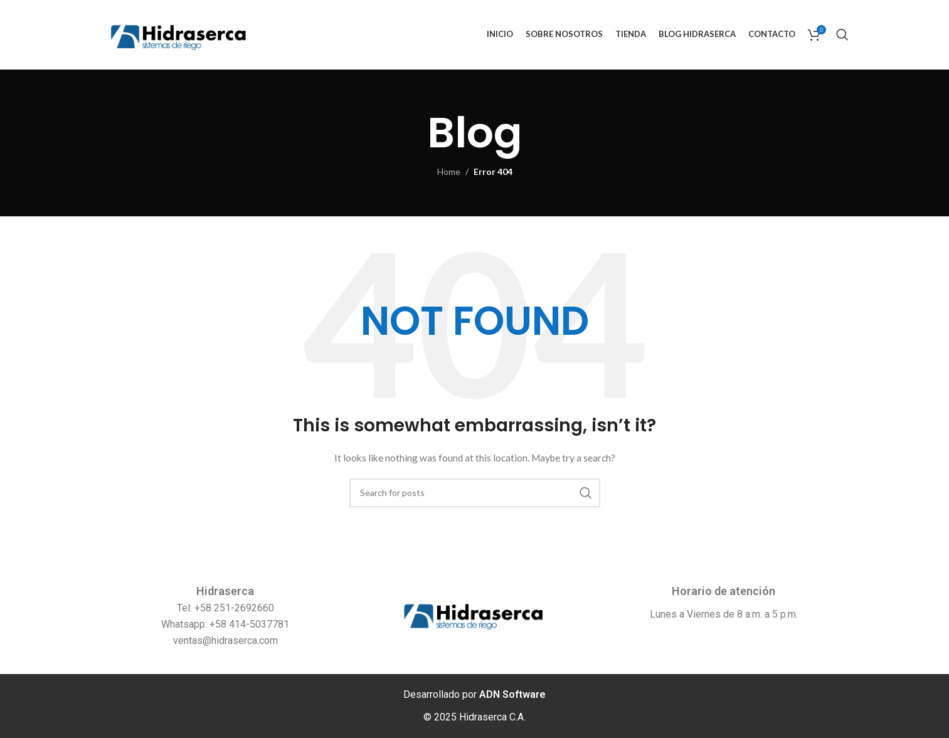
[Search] (842, 34)
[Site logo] (179, 33)
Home (448, 171)
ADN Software (512, 694)
